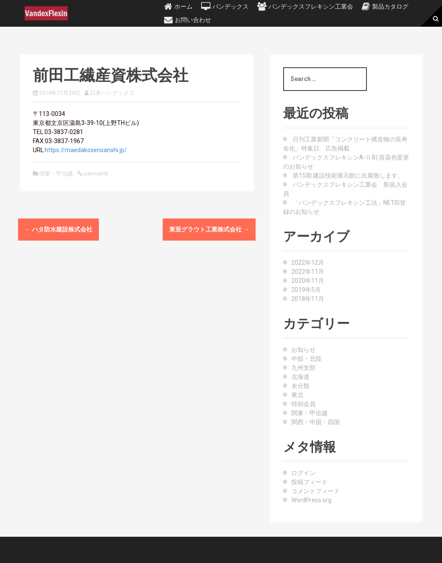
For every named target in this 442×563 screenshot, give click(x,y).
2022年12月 (307, 262)
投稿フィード (309, 482)
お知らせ (303, 349)
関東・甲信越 (56, 173)
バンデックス (230, 6)
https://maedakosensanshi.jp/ (86, 150)
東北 (297, 394)
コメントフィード (315, 491)
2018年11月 (307, 298)
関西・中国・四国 (315, 422)
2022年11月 (307, 271)
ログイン (303, 472)
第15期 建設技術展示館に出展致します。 (348, 175)
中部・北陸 (306, 358)
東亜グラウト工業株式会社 (209, 229)
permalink (95, 173)
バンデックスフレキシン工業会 (310, 6)
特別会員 (303, 403)
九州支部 (303, 367)
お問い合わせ (193, 19)
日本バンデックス (112, 93)
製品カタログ (390, 6)
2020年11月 (307, 280)
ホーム (183, 6)
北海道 (300, 376)
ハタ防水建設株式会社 (58, 229)
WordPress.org (311, 500)
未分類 (300, 385)
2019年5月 (306, 289)
